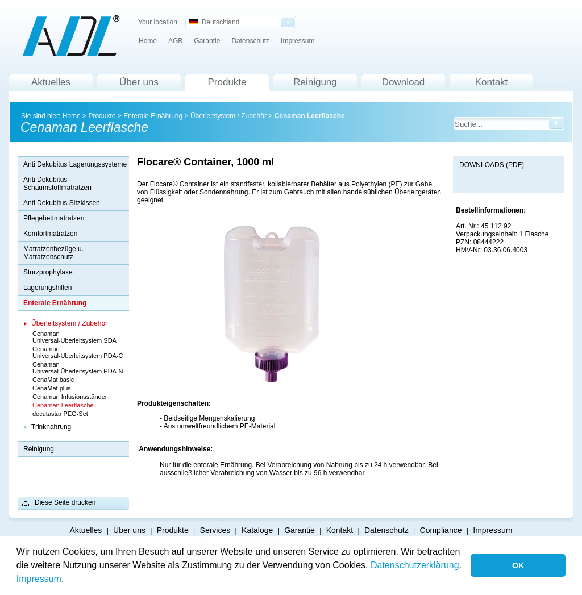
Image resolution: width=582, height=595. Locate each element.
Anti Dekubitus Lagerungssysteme (75, 164)
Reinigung (315, 82)
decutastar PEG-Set (60, 413)
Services (215, 530)
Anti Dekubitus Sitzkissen (61, 203)
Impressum (38, 579)
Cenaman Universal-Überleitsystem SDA (74, 337)
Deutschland (214, 22)
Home (148, 41)
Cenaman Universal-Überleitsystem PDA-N (77, 368)
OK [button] (518, 565)
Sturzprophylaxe (48, 272)
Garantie (207, 41)
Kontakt (491, 82)
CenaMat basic (53, 379)
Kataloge (257, 530)
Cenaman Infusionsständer (69, 396)
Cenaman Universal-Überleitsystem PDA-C (77, 352)
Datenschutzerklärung (415, 565)
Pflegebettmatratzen (53, 218)
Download (403, 82)
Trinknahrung (51, 427)
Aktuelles (50, 82)
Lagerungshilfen (47, 288)
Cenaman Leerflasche (310, 116)
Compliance (441, 530)
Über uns (139, 82)
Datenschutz (250, 41)
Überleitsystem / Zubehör (228, 116)
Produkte (226, 82)
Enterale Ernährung (152, 116)
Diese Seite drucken (65, 502)
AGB (175, 41)
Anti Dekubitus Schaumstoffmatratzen (57, 184)
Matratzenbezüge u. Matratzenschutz (53, 253)
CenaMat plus (51, 388)
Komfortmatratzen (50, 234)
